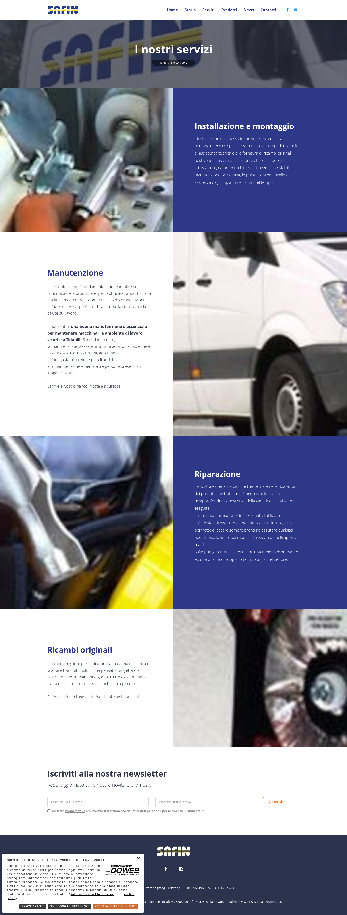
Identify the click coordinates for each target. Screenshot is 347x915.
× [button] (139, 858)
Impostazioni (33, 906)
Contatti (268, 9)
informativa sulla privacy (92, 894)
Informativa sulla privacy (206, 902)
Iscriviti (276, 801)
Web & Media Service (259, 902)
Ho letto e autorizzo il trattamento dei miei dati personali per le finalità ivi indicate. (127, 811)
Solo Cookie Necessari (69, 906)
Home (172, 9)
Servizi (208, 9)
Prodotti (229, 9)
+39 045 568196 (192, 888)
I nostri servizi (179, 63)
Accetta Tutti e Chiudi (115, 906)
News (248, 9)
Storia (190, 9)
